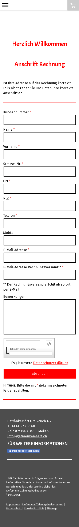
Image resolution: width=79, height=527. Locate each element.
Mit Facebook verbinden (23, 450)
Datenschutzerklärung (50, 363)
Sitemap (52, 508)
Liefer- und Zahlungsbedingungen (26, 490)
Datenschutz (14, 508)
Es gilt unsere (39, 363)
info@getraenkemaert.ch (27, 436)
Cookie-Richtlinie (34, 508)
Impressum (13, 504)
